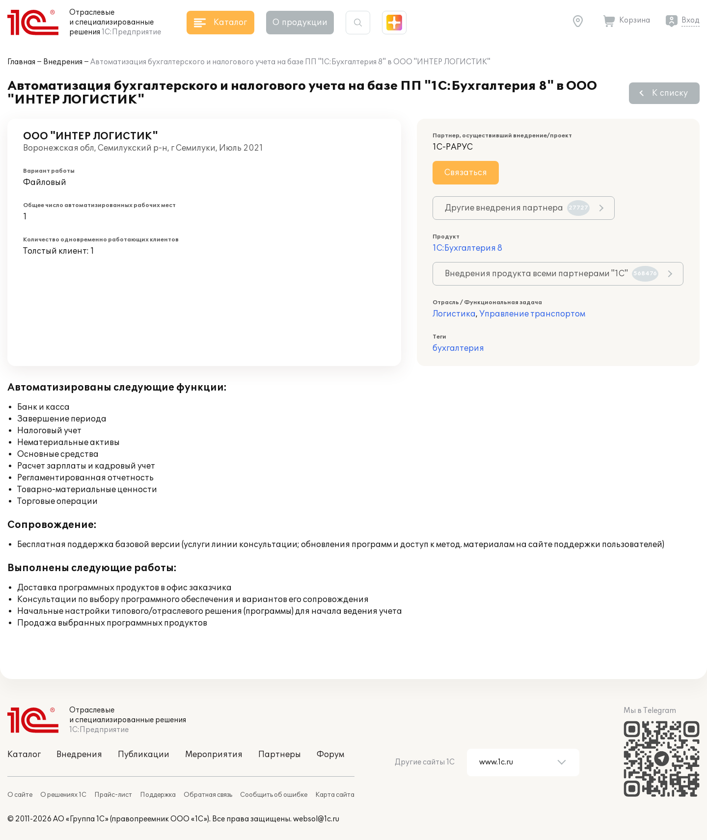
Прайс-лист (113, 795)
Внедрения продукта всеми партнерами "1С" (551, 274)
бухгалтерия (458, 348)
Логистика (454, 314)
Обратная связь (208, 795)
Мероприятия (214, 755)
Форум (330, 755)
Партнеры (279, 755)
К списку (670, 93)
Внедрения (62, 62)
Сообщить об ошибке (273, 795)
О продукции (299, 22)
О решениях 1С (63, 795)
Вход (690, 20)
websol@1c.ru (316, 819)
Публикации (143, 755)
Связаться (465, 173)
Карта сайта (334, 795)
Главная (21, 62)
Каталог (24, 755)
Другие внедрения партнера (517, 208)
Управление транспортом (532, 314)
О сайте (19, 795)
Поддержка (158, 795)
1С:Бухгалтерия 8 (467, 248)
